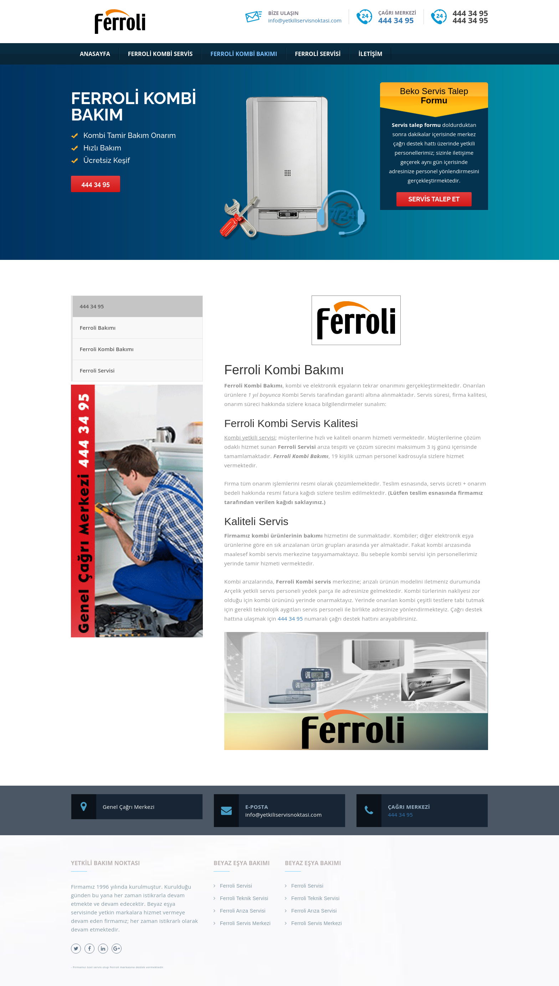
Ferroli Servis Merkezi (245, 923)
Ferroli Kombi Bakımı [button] (243, 54)
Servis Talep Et (434, 199)
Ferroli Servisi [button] (317, 54)
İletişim (370, 54)
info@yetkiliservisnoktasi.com (305, 20)
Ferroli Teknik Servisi (244, 898)
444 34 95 (396, 20)
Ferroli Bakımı (98, 328)
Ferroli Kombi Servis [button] (160, 54)
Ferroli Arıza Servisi (243, 911)
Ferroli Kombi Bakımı (107, 350)
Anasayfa (95, 54)
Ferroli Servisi (97, 371)
